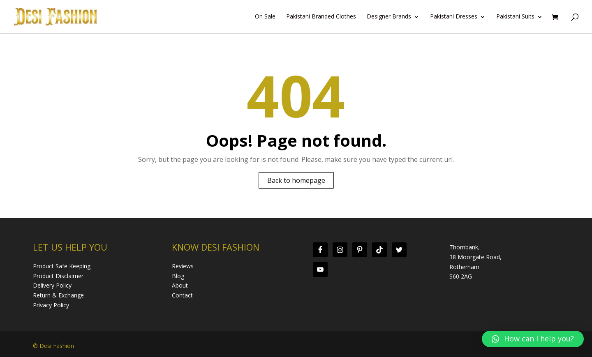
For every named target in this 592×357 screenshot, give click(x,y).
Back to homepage (296, 180)
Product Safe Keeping (61, 266)
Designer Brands (389, 17)
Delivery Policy (52, 285)
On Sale (265, 17)
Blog (178, 276)
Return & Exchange (58, 295)
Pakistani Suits (515, 17)
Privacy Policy (51, 305)
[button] (533, 339)
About (180, 285)
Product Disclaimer (58, 276)
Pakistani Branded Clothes (321, 17)
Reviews (183, 266)
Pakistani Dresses (453, 17)
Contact (182, 295)
